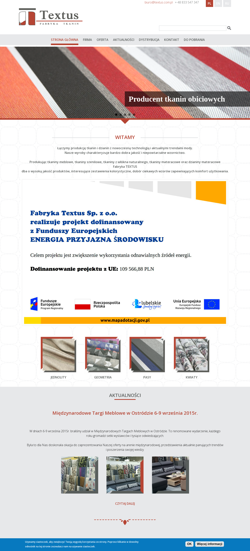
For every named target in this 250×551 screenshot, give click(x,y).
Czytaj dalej (125, 503)
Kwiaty (192, 377)
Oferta (102, 40)
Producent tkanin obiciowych (177, 99)
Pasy (147, 377)
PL (209, 3)
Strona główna (64, 40)
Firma (87, 40)
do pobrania (194, 40)
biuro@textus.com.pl (159, 2)
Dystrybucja (149, 40)
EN (218, 3)
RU (227, 3)
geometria (103, 377)
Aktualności (123, 40)
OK (189, 544)
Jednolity (58, 377)
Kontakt (171, 40)
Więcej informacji (209, 544)
